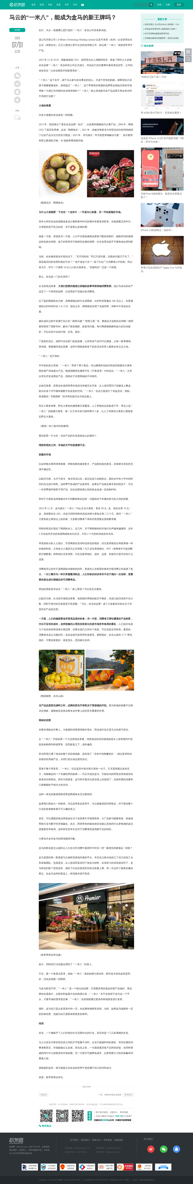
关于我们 (74, 1140)
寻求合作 (128, 1095)
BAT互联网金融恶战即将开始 (156, 34)
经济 (58, 824)
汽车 (75, 4)
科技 (50, 4)
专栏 (67, 4)
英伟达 (43, 1095)
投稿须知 (118, 1140)
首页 (33, 4)
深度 (58, 4)
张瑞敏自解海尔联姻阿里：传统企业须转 (161, 38)
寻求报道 (107, 1140)
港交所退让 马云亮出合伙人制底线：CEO (161, 24)
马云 (48, 30)
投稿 (179, 4)
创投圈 (17, 30)
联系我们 (85, 1140)
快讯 (42, 4)
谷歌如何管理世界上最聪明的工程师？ (160, 29)
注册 (168, 4)
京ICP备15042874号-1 (73, 1180)
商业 (58, 385)
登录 (159, 4)
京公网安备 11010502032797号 (95, 1180)
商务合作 (96, 1140)
